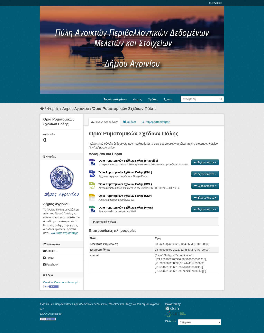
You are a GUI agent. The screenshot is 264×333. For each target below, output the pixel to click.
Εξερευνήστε (205, 162)
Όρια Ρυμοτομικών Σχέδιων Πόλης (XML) (125, 184)
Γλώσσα (170, 321)
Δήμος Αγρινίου (75, 108)
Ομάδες (152, 99)
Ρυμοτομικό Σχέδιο (104, 221)
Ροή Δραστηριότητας (156, 121)
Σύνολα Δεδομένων (115, 99)
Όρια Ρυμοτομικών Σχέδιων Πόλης (124, 108)
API (42, 308)
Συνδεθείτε (215, 3)
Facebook (50, 264)
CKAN (172, 308)
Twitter (48, 257)
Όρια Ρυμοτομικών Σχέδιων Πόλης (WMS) (126, 207)
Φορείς (137, 99)
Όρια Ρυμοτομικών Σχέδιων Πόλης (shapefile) (128, 160)
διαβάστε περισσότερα (64, 233)
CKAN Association (51, 313)
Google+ (50, 250)
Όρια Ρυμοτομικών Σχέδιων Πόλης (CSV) (125, 195)
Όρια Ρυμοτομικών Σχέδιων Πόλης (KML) (125, 172)
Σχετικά (168, 99)
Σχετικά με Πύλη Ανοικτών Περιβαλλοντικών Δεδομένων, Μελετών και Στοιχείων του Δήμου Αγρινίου (100, 304)
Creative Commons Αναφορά (61, 282)
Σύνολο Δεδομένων (104, 121)
